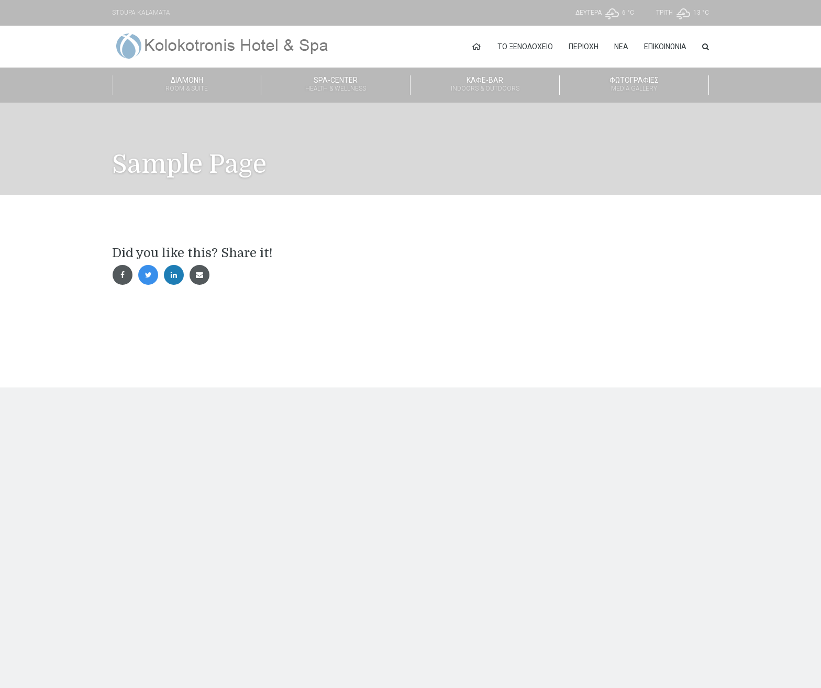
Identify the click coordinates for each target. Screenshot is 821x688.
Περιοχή (583, 46)
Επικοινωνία (665, 46)
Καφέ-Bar (484, 85)
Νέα (621, 46)
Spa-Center (335, 85)
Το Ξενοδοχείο (525, 46)
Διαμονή (187, 85)
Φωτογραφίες (634, 85)
